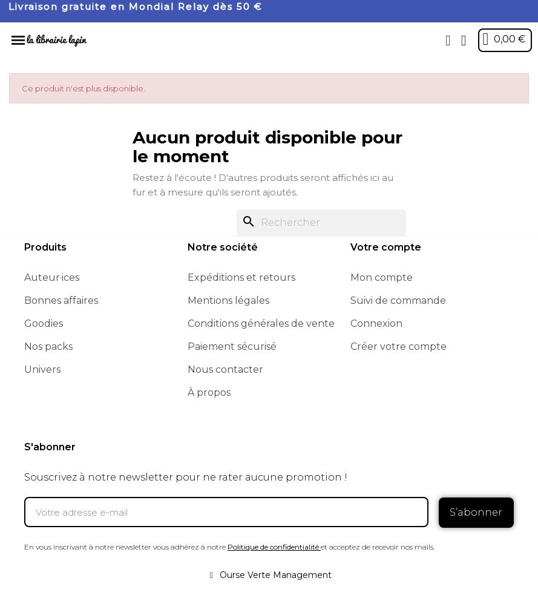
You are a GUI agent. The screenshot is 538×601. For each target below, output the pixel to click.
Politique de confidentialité (273, 546)
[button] (448, 40)
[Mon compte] (463, 40)
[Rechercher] (321, 222)
